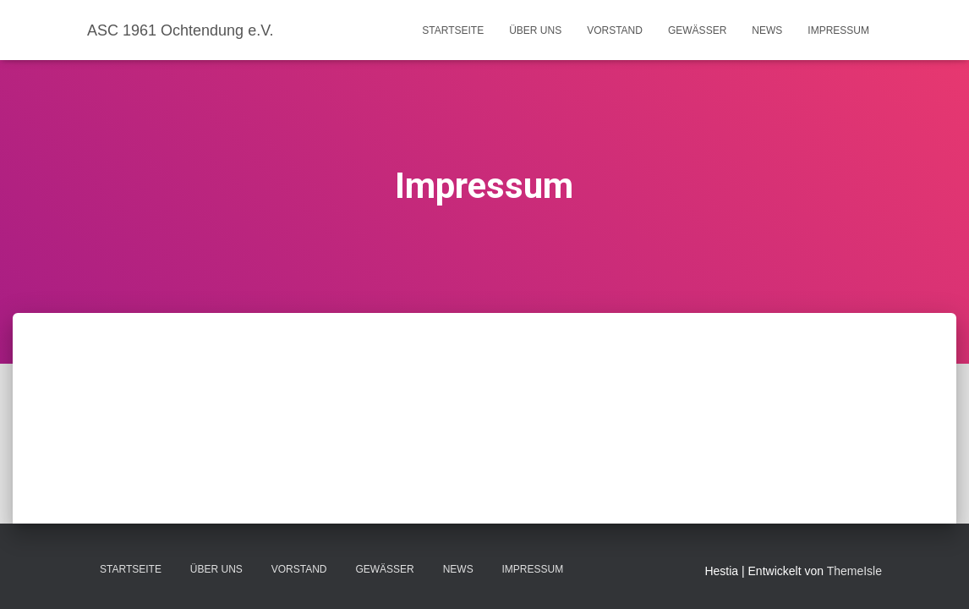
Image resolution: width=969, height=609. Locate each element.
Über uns (535, 30)
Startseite (453, 30)
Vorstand (615, 30)
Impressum (838, 30)
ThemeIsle (854, 571)
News (767, 30)
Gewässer (697, 30)
